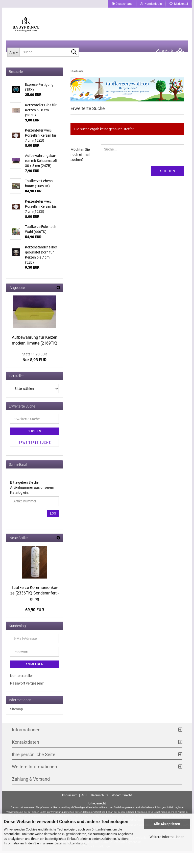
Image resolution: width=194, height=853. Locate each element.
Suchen (167, 173)
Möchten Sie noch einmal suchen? (80, 156)
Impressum (70, 797)
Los (53, 515)
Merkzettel (178, 4)
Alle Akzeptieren (167, 824)
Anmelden (35, 666)
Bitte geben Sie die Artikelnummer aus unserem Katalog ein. (32, 489)
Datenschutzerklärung (70, 843)
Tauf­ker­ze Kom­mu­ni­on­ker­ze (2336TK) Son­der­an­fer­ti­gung (34, 595)
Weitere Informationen (167, 837)
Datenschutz (99, 797)
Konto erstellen (22, 677)
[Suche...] (13, 53)
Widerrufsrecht (122, 797)
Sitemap (16, 711)
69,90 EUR (34, 611)
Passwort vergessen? (27, 685)
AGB (84, 797)
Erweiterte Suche (34, 444)
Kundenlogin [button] (151, 4)
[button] (122, 4)
